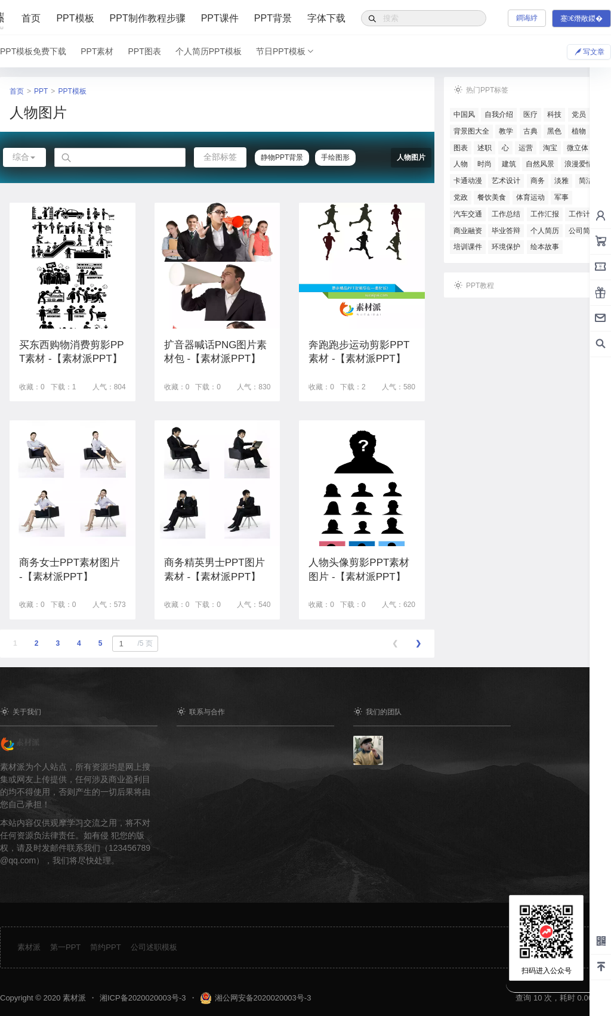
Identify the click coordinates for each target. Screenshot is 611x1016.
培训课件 (467, 247)
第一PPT (65, 947)
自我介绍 (499, 114)
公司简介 (583, 231)
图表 (460, 148)
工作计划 (583, 214)
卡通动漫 (467, 180)
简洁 (586, 180)
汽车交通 (467, 214)
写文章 (588, 51)
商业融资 (467, 231)
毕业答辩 (506, 231)
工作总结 (506, 214)
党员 (579, 114)
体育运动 (530, 197)
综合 (24, 157)
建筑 (509, 164)
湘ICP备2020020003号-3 (143, 997)
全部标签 (220, 157)
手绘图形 (335, 157)
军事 (561, 197)
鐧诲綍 (527, 18)
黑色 (554, 131)
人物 (460, 164)
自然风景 (540, 164)
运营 (526, 148)
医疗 (530, 114)
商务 (537, 180)
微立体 (577, 148)
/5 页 (134, 643)
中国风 (464, 114)
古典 (530, 131)
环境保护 (506, 247)
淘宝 (550, 148)
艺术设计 (506, 180)
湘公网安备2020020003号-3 (263, 997)
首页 (31, 18)
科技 (554, 114)
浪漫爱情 (578, 164)
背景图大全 (471, 131)
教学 (506, 131)
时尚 (484, 164)
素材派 (29, 947)
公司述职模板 (154, 947)
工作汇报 (544, 214)
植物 (579, 131)
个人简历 (544, 231)
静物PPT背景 (282, 157)
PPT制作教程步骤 (148, 18)
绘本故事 (544, 247)
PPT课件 (220, 18)
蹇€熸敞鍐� (581, 18)
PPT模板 (75, 18)
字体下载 (326, 18)
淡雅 (561, 180)
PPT (41, 91)
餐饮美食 (491, 197)
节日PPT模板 (285, 51)
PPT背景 (273, 18)
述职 (484, 148)
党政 (460, 197)
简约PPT (105, 947)
